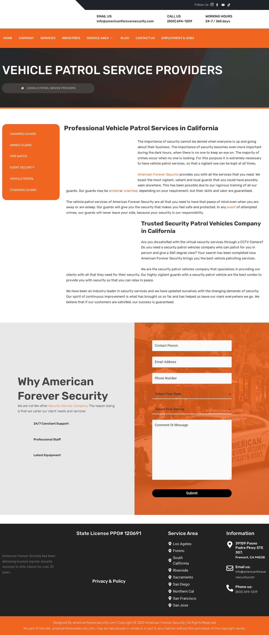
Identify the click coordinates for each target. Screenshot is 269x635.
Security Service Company (67, 406)
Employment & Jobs (177, 38)
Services (47, 38)
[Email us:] (229, 568)
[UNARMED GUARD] (31, 134)
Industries (71, 38)
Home (7, 38)
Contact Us (145, 38)
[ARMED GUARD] (31, 145)
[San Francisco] (184, 598)
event (231, 207)
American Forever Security (158, 174)
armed (114, 191)
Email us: (242, 567)
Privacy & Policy (108, 581)
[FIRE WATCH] (31, 156)
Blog (125, 38)
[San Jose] (184, 605)
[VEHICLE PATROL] (31, 179)
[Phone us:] (229, 588)
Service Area (100, 38)
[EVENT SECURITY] (31, 167)
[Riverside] (184, 570)
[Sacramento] (184, 577)
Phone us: (243, 587)
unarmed (130, 191)
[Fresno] (184, 551)
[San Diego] (184, 584)
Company (26, 38)
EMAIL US (104, 16)
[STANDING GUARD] (31, 190)
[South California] (184, 560)
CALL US (174, 16)
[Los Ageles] (184, 544)
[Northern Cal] (184, 591)
